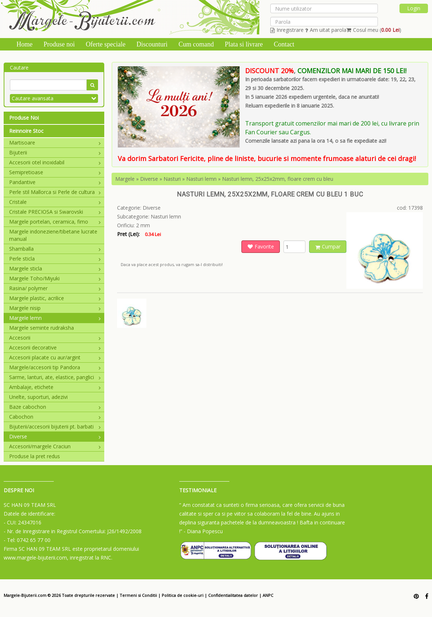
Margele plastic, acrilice (55, 298)
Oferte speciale (105, 44)
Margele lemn (55, 317)
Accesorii (55, 337)
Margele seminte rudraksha (41, 327)
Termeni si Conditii (138, 595)
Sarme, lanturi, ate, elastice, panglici (55, 377)
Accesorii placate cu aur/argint (55, 357)
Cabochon (55, 416)
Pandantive (55, 182)
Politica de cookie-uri (182, 595)
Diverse (55, 436)
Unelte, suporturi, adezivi (38, 396)
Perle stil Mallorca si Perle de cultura (55, 191)
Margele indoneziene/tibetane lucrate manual (53, 235)
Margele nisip (55, 307)
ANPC (268, 595)
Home (24, 44)
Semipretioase (55, 172)
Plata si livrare (244, 44)
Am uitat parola (325, 29)
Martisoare (55, 142)
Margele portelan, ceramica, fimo (55, 221)
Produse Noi (24, 117)
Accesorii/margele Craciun (55, 446)
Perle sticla (55, 258)
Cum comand (196, 44)
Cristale (55, 201)
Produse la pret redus (34, 456)
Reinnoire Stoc (26, 130)
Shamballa (55, 248)
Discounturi (152, 44)
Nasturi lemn (201, 178)
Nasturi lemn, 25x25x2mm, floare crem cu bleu (277, 178)
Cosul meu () (373, 29)
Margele (125, 178)
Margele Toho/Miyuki (55, 278)
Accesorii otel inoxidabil (55, 162)
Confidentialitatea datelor (233, 595)
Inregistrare (287, 29)
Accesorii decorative (55, 347)
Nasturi (172, 178)
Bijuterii (55, 152)
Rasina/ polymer (55, 288)
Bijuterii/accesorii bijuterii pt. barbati (55, 426)
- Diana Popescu (203, 531)
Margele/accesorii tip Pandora (55, 367)
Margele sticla (55, 268)
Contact (284, 44)
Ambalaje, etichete (55, 387)
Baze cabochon (55, 406)
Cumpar (328, 246)
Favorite (261, 246)
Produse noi (59, 44)
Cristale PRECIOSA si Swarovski (55, 211)
